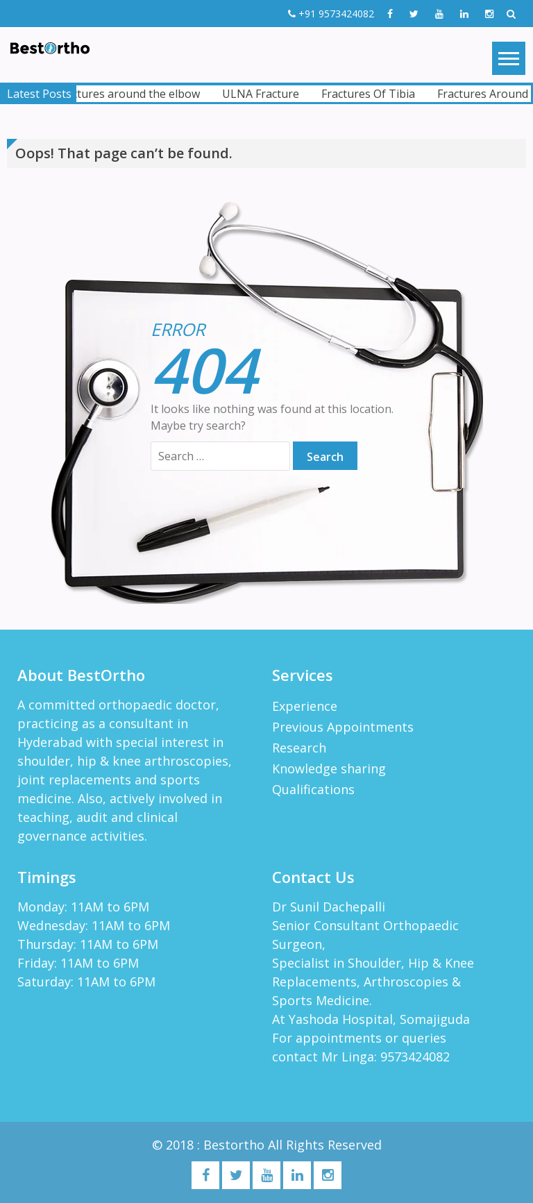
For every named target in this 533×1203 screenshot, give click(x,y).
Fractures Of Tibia (372, 93)
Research (299, 747)
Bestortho (235, 1144)
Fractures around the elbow (132, 93)
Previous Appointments (343, 726)
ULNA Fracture (264, 93)
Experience (304, 706)
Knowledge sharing (329, 768)
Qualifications (313, 789)
